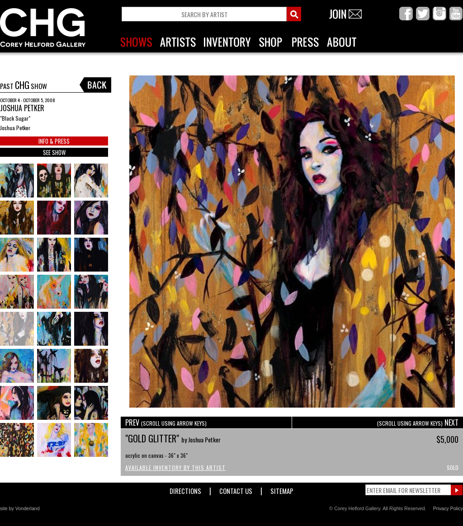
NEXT (417, 422)
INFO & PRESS (54, 141)
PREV (166, 422)
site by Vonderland (20, 508)
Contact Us (235, 489)
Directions (185, 489)
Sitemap (281, 489)
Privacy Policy (448, 508)
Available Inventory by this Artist (175, 467)
